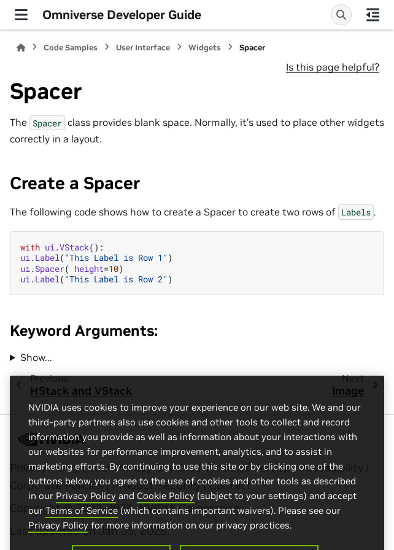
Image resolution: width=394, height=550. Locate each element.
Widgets (204, 47)
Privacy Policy (86, 511)
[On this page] (372, 14)
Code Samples (71, 47)
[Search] (341, 14)
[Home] (21, 47)
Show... (36, 357)
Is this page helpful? (332, 67)
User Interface (143, 47)
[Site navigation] (21, 14)
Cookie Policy (166, 511)
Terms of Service (81, 526)
